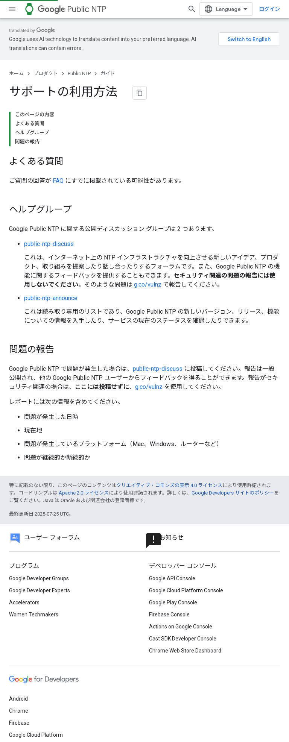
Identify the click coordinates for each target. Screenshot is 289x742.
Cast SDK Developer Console (182, 581)
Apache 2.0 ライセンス (84, 435)
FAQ (58, 123)
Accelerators (24, 545)
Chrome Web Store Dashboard (185, 593)
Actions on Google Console (180, 569)
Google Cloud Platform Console (186, 533)
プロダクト (45, 64)
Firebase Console (169, 557)
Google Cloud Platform (36, 677)
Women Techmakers (33, 557)
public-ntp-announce (51, 240)
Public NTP (72, 9)
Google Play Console (173, 545)
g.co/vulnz (147, 227)
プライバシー (53, 720)
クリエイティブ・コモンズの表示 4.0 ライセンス (169, 428)
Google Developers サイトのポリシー (233, 435)
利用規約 (19, 720)
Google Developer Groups (39, 521)
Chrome (18, 653)
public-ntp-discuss (49, 186)
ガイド (107, 64)
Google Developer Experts (39, 533)
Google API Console (172, 521)
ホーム (16, 64)
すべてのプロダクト (32, 689)
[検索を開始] (272, 9)
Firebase (19, 665)
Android (18, 641)
